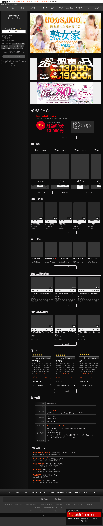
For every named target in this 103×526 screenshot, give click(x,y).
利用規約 (37, 507)
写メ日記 (69, 492)
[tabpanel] (65, 33)
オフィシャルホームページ (55, 425)
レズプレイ (5, 46)
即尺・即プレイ (16, 43)
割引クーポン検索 (46, 504)
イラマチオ (12, 46)
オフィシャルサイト (14, 56)
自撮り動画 (60, 492)
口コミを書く (14, 31)
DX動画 (68, 504)
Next (98, 33)
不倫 (23, 43)
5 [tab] (67, 55)
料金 (22, 8)
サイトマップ (62, 507)
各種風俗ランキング (32, 504)
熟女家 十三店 (37, 480)
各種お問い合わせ (49, 507)
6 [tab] (69, 55)
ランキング (43, 8)
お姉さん (4, 48)
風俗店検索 (8, 504)
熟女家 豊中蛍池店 (38, 464)
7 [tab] (72, 55)
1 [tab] (58, 55)
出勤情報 (65, 192)
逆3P (18, 46)
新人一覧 (89, 192)
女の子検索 (18, 504)
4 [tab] (65, 55)
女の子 (53, 8)
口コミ (88, 8)
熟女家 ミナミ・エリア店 (40, 458)
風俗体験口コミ (78, 504)
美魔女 (10, 48)
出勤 (33, 8)
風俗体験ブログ (91, 504)
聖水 (22, 46)
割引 (13, 8)
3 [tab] (63, 55)
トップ (6, 7)
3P (7, 43)
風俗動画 (79, 8)
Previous (33, 33)
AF (10, 43)
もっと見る (65, 137)
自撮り (61, 8)
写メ (69, 8)
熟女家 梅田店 (37, 469)
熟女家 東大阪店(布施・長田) (41, 452)
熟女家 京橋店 (37, 475)
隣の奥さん (16, 48)
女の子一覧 (42, 192)
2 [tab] (61, 55)
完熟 (21, 48)
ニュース (96, 8)
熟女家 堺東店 (14, 16)
